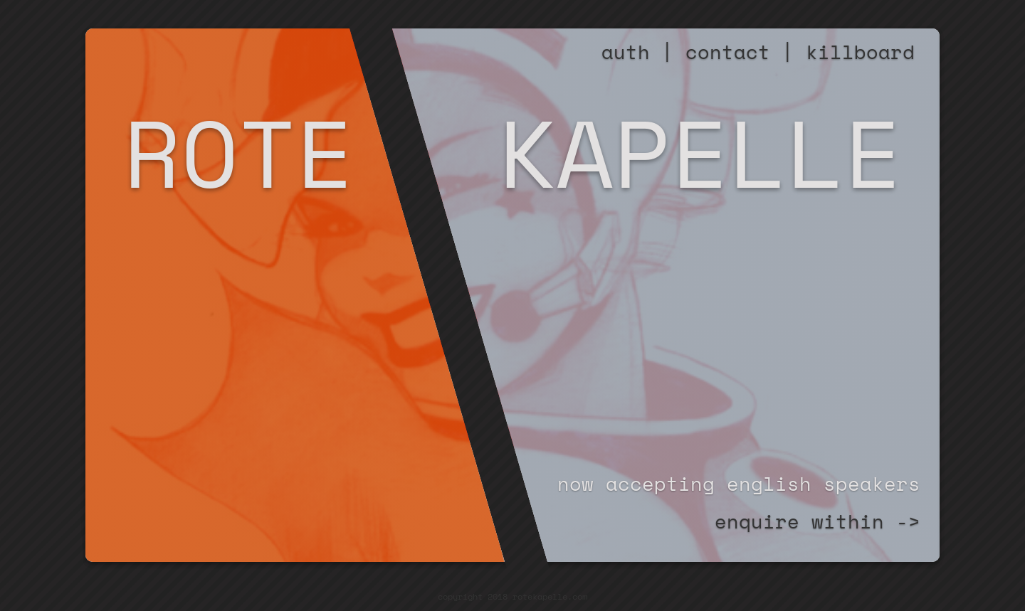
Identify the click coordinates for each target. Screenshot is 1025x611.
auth (625, 52)
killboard (860, 52)
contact (727, 52)
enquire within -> (817, 521)
